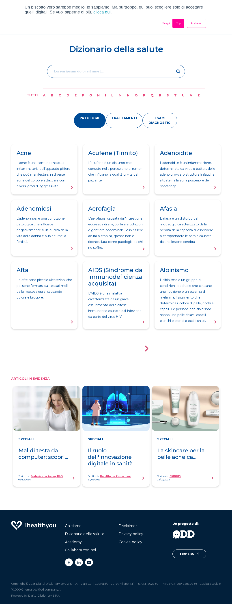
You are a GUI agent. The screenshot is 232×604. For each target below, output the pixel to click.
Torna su (189, 554)
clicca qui (102, 12)
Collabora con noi (80, 550)
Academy (73, 542)
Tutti (32, 95)
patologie (90, 118)
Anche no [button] (196, 23)
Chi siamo (73, 526)
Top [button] (178, 23)
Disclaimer (128, 526)
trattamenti (124, 118)
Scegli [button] (166, 23)
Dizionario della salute (84, 534)
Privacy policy (131, 534)
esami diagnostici (159, 120)
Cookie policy (130, 542)
